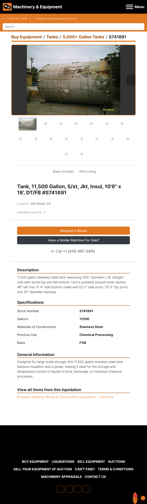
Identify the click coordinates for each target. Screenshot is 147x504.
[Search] (71, 26)
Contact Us (95, 477)
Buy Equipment (35, 461)
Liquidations (63, 461)
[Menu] (129, 7)
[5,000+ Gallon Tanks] (83, 36)
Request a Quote (73, 231)
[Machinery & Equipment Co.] (73, 449)
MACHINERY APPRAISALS (61, 477)
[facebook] (60, 488)
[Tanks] (52, 36)
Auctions (116, 461)
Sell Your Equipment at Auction (43, 469)
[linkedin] (69, 488)
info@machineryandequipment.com (56, 18)
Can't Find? (85, 469)
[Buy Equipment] (26, 36)
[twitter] (77, 488)
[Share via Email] (62, 171)
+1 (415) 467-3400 (16, 18)
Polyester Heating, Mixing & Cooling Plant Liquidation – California (65, 397)
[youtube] (86, 488)
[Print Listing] (87, 171)
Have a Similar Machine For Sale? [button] (73, 240)
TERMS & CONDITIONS (115, 469)
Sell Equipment (91, 461)
